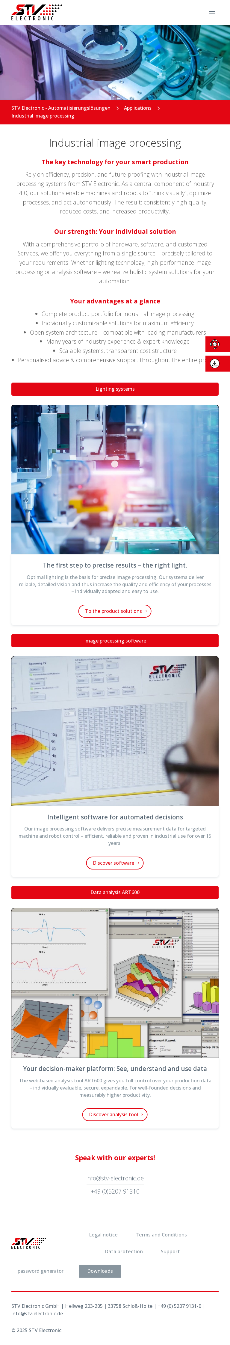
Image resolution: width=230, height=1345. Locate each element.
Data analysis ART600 (115, 892)
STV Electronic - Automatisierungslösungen (61, 108)
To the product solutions (113, 611)
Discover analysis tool (113, 1114)
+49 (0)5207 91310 (115, 1191)
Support (170, 1251)
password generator (40, 1271)
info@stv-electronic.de (115, 1178)
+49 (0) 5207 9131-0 (179, 1306)
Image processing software (115, 640)
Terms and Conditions (161, 1234)
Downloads (100, 1271)
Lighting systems (115, 389)
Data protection (124, 1251)
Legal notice (103, 1234)
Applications (138, 108)
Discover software (113, 863)
